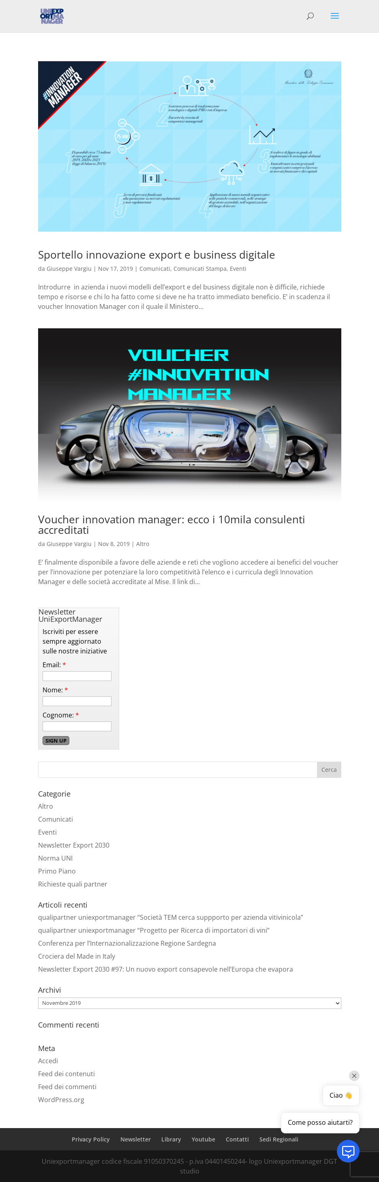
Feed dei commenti (67, 1086)
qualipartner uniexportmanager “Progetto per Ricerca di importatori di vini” (154, 930)
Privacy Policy (91, 1139)
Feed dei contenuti (66, 1073)
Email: (54, 664)
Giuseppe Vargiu (69, 268)
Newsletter (135, 1139)
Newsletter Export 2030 (73, 845)
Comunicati (154, 268)
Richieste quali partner (72, 884)
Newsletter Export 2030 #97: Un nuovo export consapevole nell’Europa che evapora (165, 969)
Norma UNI (55, 858)
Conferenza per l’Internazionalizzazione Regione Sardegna (127, 943)
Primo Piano (57, 871)
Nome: (55, 689)
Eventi (238, 268)
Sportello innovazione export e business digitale (156, 254)
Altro (142, 544)
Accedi (48, 1060)
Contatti (237, 1139)
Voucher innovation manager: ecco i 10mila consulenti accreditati (171, 524)
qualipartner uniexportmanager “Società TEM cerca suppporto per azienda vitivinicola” (170, 917)
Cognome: (61, 715)
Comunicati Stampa (200, 268)
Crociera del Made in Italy (76, 956)
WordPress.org (61, 1099)
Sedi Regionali (278, 1139)
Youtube (203, 1139)
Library (171, 1139)
